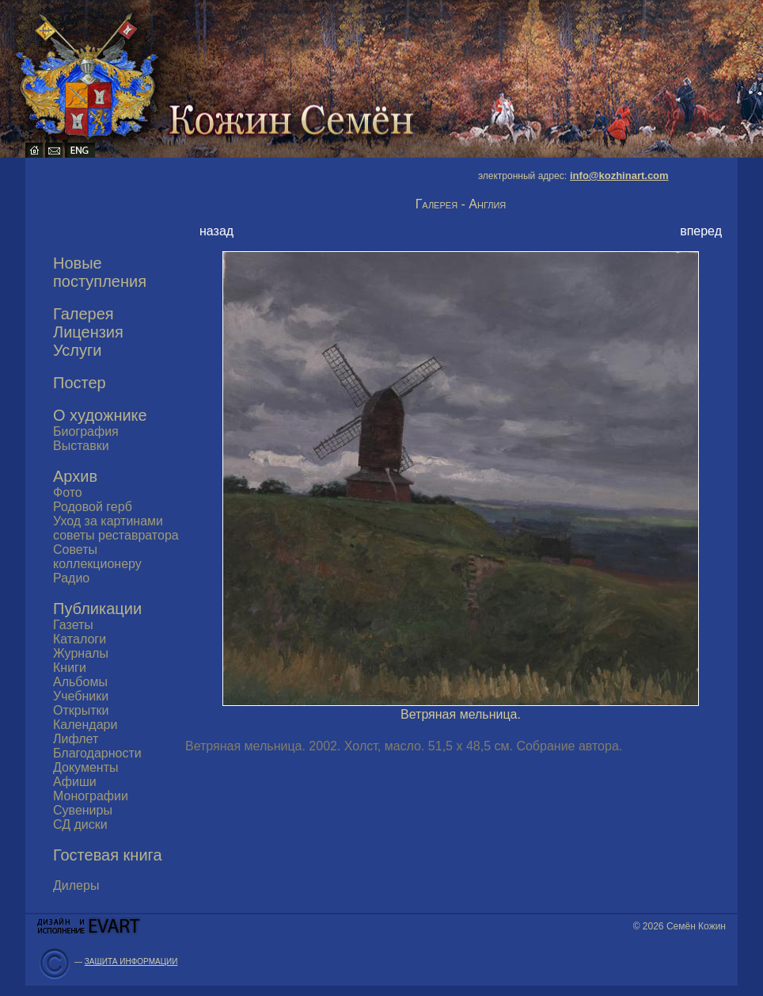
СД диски (80, 824)
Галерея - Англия (461, 204)
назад (216, 231)
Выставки (81, 445)
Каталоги (79, 639)
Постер (79, 382)
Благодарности (97, 753)
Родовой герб (92, 506)
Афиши (75, 781)
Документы (85, 767)
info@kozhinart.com (619, 175)
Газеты (73, 625)
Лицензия (88, 332)
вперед (701, 231)
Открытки (80, 710)
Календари (85, 724)
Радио (71, 578)
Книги (69, 667)
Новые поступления (99, 272)
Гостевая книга (107, 855)
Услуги (77, 350)
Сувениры (82, 810)
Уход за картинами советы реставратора (116, 528)
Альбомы (80, 682)
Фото (67, 492)
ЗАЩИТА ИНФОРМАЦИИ (131, 961)
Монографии (90, 796)
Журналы (80, 653)
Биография (86, 431)
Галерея (83, 313)
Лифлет (75, 739)
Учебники (80, 696)
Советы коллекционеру (97, 557)
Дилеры (76, 885)
